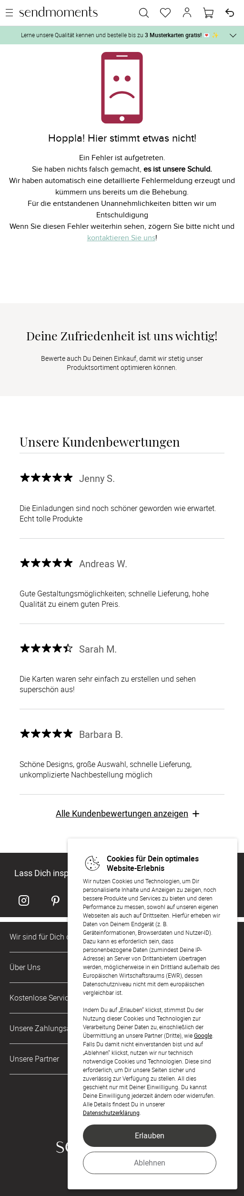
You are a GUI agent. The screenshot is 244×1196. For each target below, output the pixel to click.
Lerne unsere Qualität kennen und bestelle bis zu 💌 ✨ (120, 35)
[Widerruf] (229, 13)
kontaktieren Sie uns (121, 238)
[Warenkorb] (208, 13)
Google (203, 1035)
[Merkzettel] (165, 13)
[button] (186, 13)
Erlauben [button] (149, 1135)
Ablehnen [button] (149, 1162)
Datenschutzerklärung (111, 1112)
